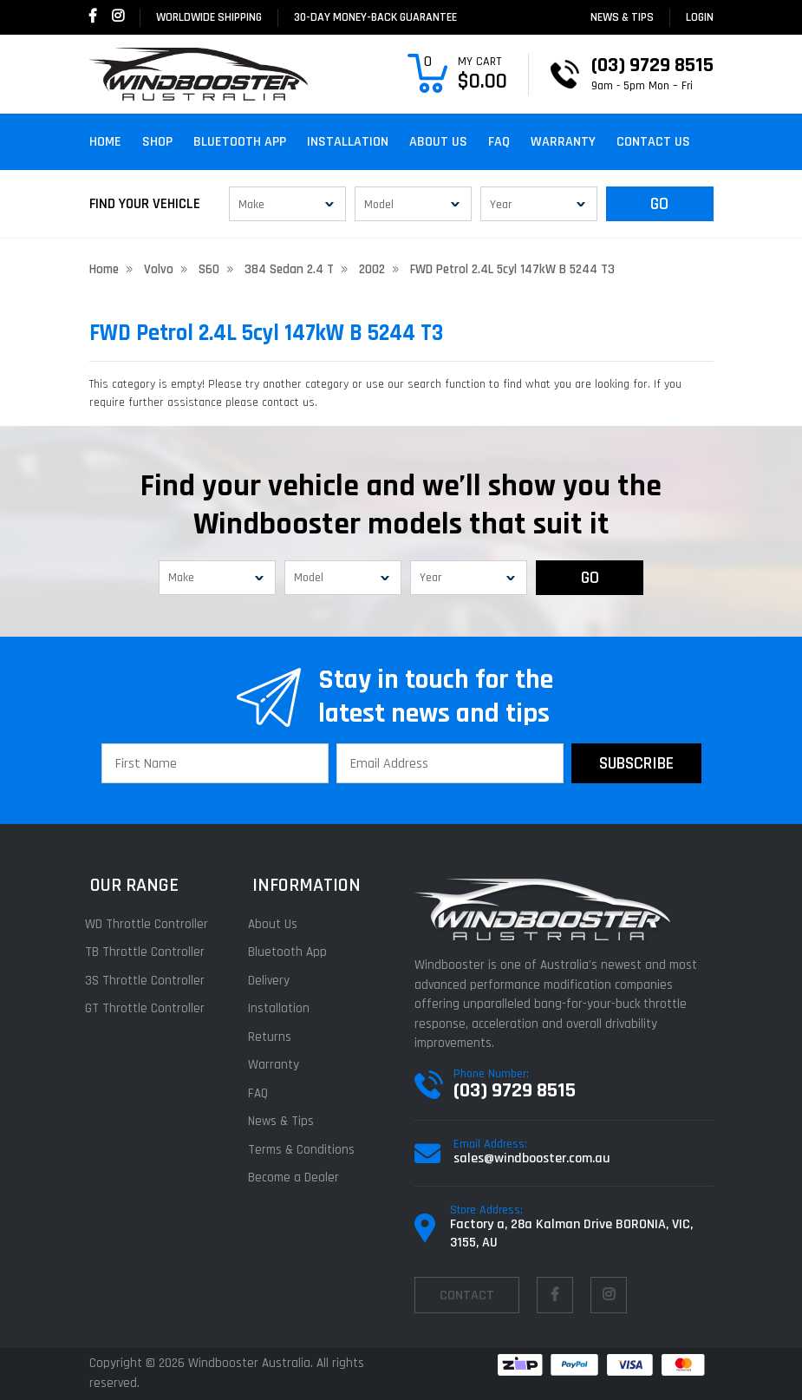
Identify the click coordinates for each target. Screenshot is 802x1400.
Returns (273, 1037)
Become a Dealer (296, 1177)
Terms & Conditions (304, 1150)
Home (105, 142)
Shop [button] (157, 142)
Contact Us (653, 142)
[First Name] (215, 763)
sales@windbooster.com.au (531, 1158)
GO (659, 204)
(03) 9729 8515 (514, 1090)
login (700, 17)
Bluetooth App (239, 142)
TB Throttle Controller (149, 952)
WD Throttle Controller (150, 924)
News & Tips (622, 17)
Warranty (563, 142)
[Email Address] (450, 763)
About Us (438, 142)
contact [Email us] (467, 1295)
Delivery (272, 980)
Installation (347, 142)
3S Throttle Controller (149, 980)
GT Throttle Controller (149, 1008)
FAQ (499, 142)
